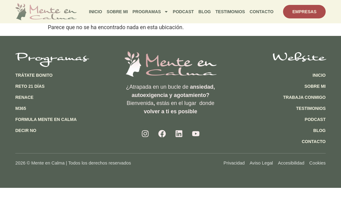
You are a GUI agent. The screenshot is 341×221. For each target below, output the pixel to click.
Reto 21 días (29, 86)
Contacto (262, 11)
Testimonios (230, 11)
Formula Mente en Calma (46, 119)
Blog (204, 11)
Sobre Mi (117, 11)
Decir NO (25, 130)
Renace (24, 97)
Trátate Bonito (33, 75)
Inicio (95, 11)
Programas (150, 11)
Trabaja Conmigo (304, 97)
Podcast (183, 11)
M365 (20, 108)
